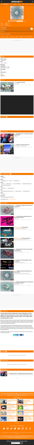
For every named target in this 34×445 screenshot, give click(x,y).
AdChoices (24, 432)
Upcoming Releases (28, 219)
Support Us (17, 393)
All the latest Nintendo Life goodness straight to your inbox (17, 441)
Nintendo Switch (22, 137)
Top (2, 393)
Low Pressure (3, 177)
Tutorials (10, 180)
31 (12, 257)
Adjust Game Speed (16, 180)
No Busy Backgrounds (11, 188)
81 (12, 153)
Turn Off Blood (3, 194)
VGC (13, 437)
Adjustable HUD (3, 188)
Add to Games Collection (5, 34)
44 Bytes (21, 432)
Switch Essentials (31, 137)
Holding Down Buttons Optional (26, 183)
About (5, 393)
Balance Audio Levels (18, 191)
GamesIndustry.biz (18, 437)
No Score (2, 31)
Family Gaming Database (12, 199)
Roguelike (27, 137)
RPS (25, 437)
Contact (21, 393)
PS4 (1, 73)
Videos (27, 263)
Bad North (15, 21)
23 (12, 290)
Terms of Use (30, 393)
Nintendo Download (23, 229)
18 (12, 279)
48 (12, 91)
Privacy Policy (25, 393)
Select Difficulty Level (4, 180)
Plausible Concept (8, 25)
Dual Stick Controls (8, 183)
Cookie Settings (17, 395)
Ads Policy (9, 395)
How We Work (12, 393)
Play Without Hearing (26, 191)
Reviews (22, 84)
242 (12, 142)
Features (32, 274)
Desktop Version (24, 395)
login (18, 364)
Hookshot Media (5, 432)
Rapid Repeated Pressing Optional (5, 185)
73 (12, 246)
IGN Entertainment (13, 432)
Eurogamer (10, 437)
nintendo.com (3, 76)
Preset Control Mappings (16, 183)
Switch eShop (26, 84)
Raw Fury (6, 24)
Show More (17, 422)
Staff (8, 393)
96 (12, 268)
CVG (23, 437)
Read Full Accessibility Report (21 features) (7, 197)
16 (12, 214)
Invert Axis (2, 183)
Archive (13, 395)
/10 (5, 28)
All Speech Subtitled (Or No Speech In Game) (7, 191)
